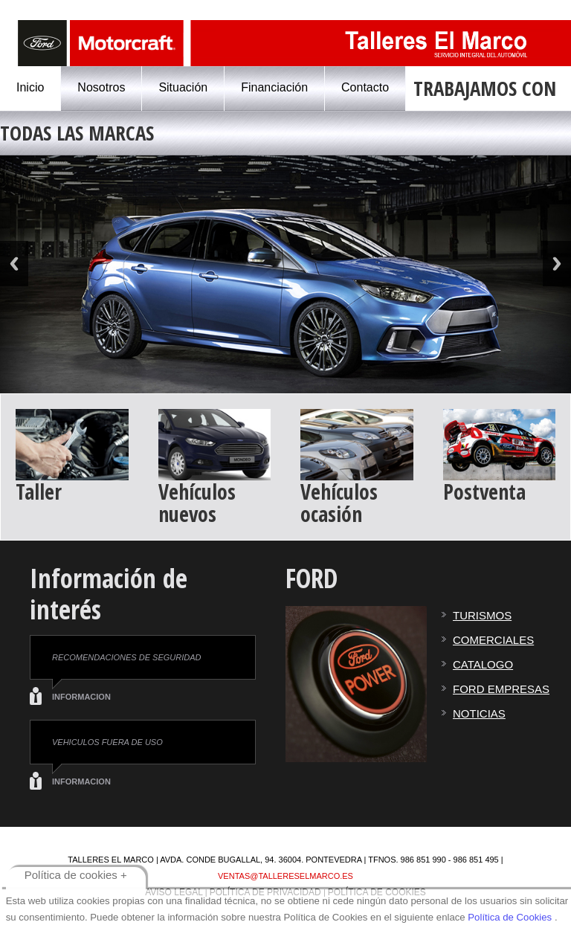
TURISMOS (482, 615)
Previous (14, 263)
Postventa (484, 491)
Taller (39, 491)
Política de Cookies (510, 917)
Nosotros (101, 87)
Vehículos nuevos (197, 502)
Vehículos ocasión (339, 502)
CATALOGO (483, 664)
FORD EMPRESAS (501, 689)
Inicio (30, 87)
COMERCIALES (493, 640)
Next (557, 263)
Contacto (365, 87)
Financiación (274, 87)
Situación (182, 87)
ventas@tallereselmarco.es (285, 875)
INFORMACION (81, 696)
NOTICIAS (479, 713)
